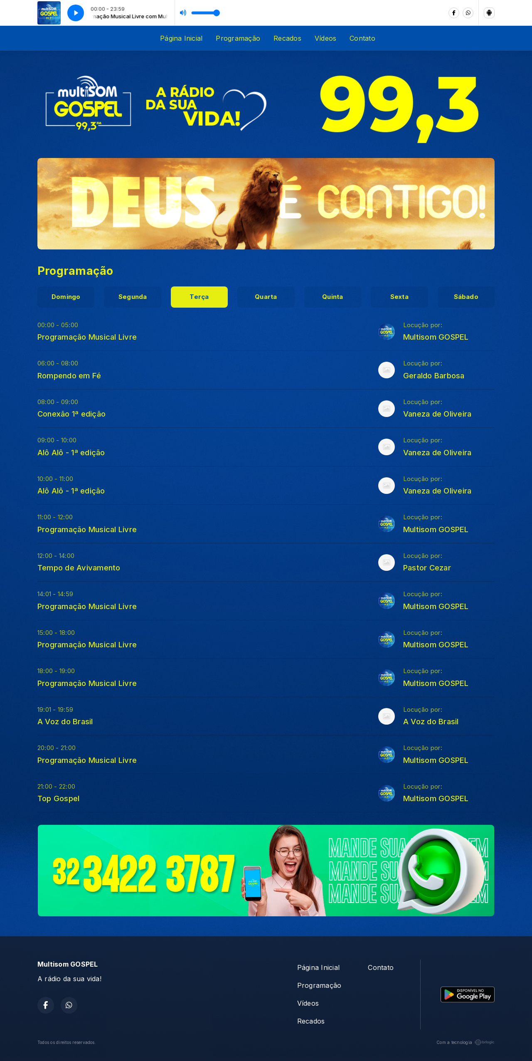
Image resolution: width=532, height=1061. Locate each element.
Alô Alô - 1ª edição (71, 452)
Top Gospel (58, 798)
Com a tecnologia (465, 1042)
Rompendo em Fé (69, 375)
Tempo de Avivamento (79, 567)
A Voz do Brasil (65, 721)
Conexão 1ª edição (71, 413)
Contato (362, 38)
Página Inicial (181, 38)
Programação (238, 38)
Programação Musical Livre (87, 336)
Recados (287, 38)
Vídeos (325, 38)
